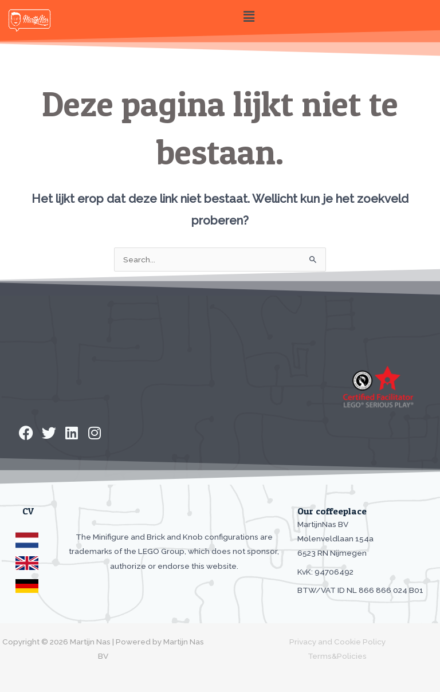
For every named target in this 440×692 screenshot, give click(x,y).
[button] (248, 16)
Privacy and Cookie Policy (337, 641)
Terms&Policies (337, 655)
